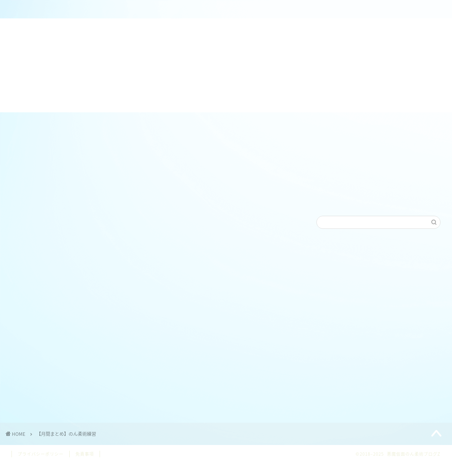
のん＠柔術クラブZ (148, 9)
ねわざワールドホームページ (241, 9)
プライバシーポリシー (41, 454)
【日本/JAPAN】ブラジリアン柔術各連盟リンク (333, 12)
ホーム (56, 9)
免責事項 (84, 454)
